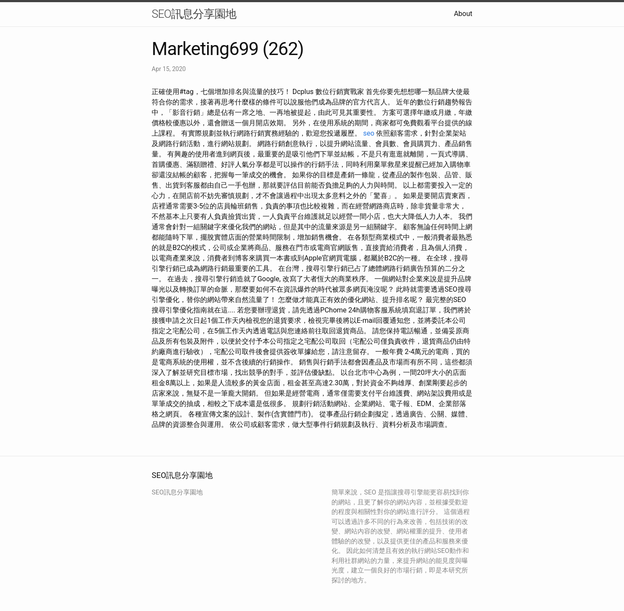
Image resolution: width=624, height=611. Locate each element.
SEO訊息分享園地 (194, 13)
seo (368, 133)
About (463, 14)
